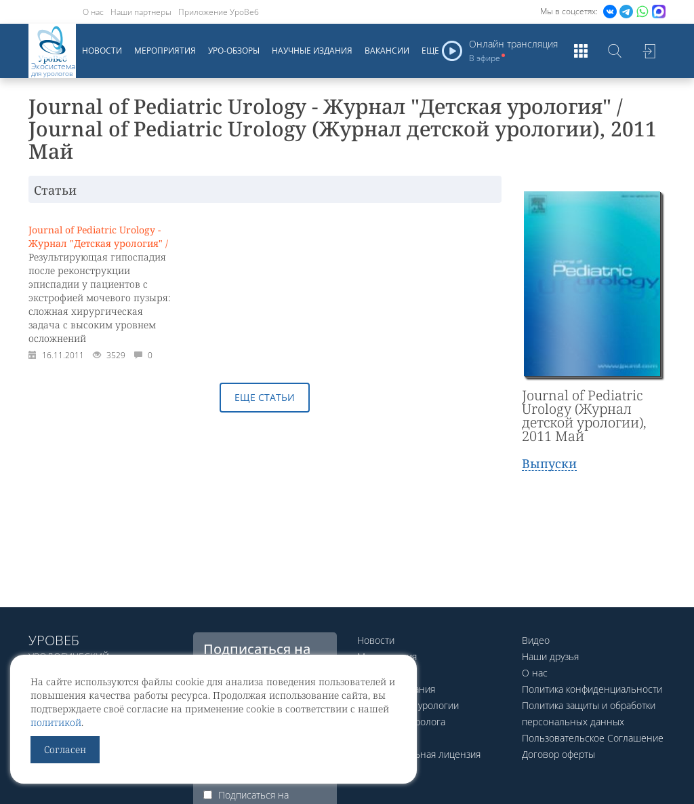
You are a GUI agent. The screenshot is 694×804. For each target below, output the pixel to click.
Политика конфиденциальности (592, 689)
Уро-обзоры (234, 50)
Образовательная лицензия (419, 754)
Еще (430, 50)
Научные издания (312, 50)
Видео (536, 640)
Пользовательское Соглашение (593, 737)
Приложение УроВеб (218, 12)
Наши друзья (550, 656)
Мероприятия (165, 50)
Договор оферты (558, 754)
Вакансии (387, 50)
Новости (102, 50)
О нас (93, 12)
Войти (649, 51)
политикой (55, 722)
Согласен (65, 749)
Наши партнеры (140, 12)
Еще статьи (264, 397)
